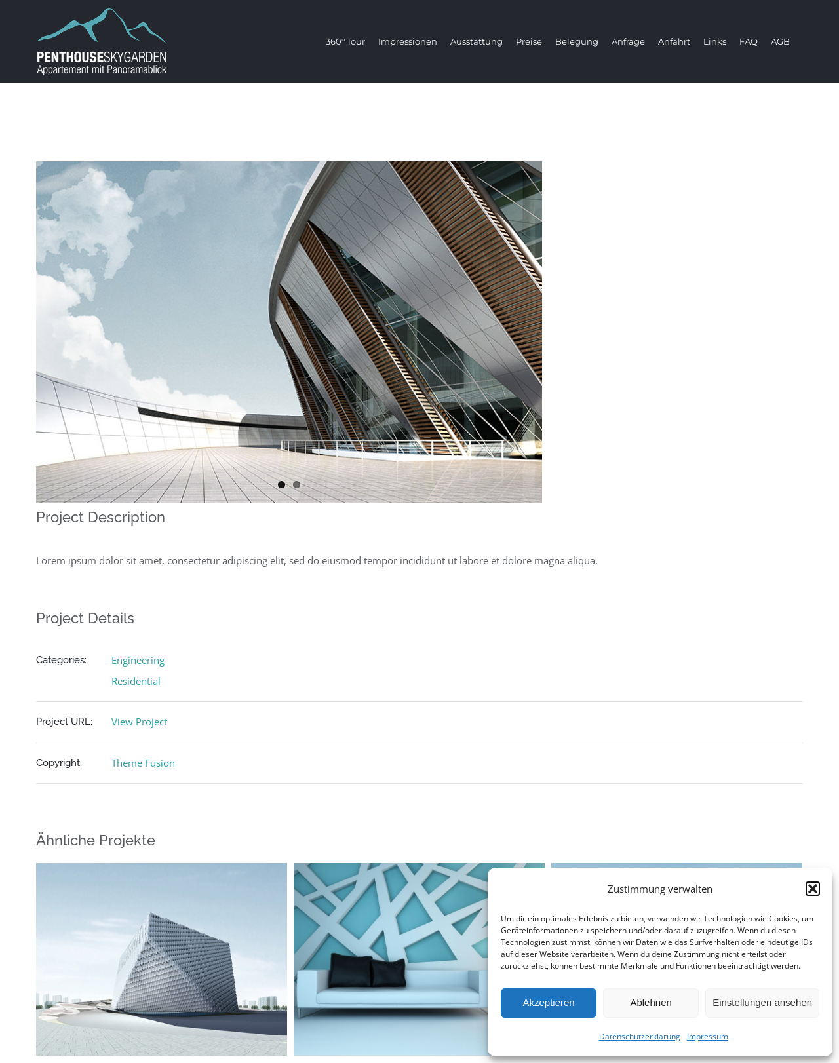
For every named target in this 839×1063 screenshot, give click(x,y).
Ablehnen (650, 1002)
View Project (139, 721)
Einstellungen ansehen (762, 1002)
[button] (812, 888)
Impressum (707, 1036)
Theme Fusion (143, 762)
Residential (136, 680)
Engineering (138, 660)
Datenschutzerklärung (639, 1036)
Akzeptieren (548, 1002)
